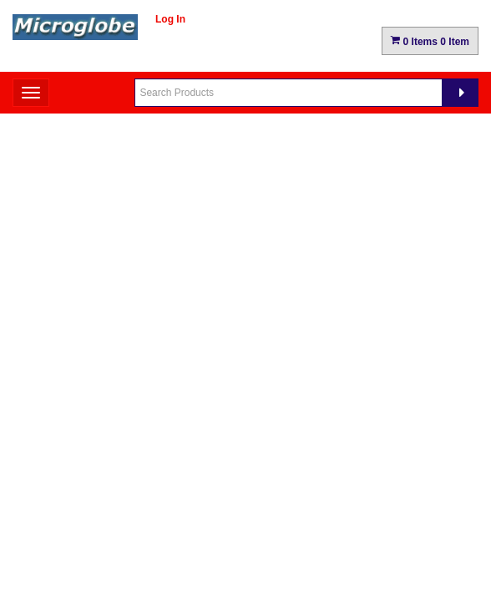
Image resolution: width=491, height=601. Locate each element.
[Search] (460, 92)
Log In (170, 19)
